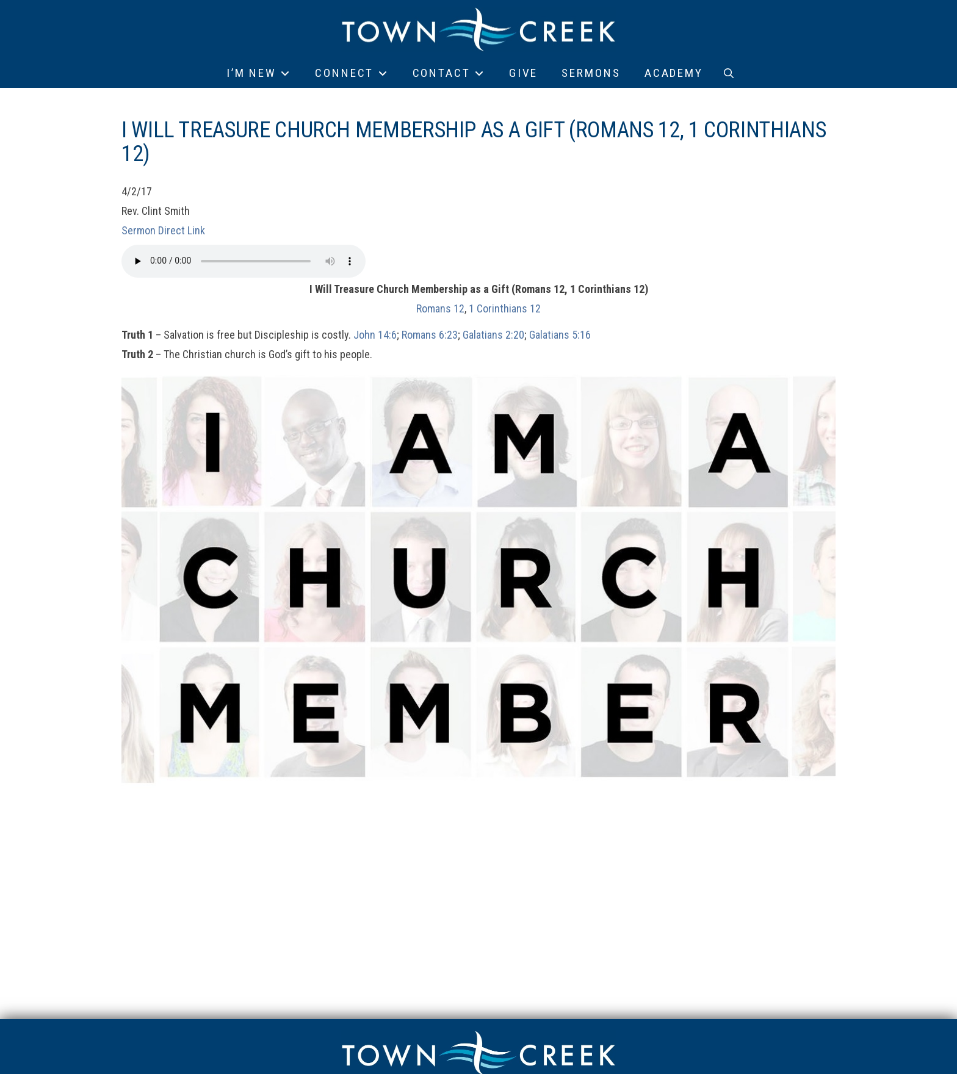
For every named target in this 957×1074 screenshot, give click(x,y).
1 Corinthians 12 (505, 308)
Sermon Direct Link (163, 230)
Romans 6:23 (430, 334)
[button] (728, 73)
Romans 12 (440, 308)
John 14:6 (375, 334)
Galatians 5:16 (560, 334)
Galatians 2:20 (493, 334)
